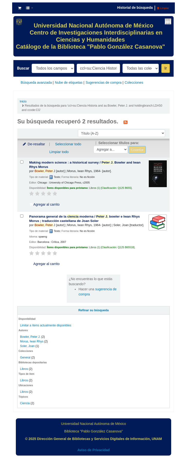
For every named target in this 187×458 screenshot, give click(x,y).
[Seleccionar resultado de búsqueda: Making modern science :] (21, 162)
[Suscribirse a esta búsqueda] (125, 122)
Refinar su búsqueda (93, 310)
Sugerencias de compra (103, 82)
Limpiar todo (59, 152)
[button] (19, 8)
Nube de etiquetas (69, 82)
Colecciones (134, 82)
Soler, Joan (27, 346)
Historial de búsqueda (135, 7)
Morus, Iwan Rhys (31, 341)
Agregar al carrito (44, 204)
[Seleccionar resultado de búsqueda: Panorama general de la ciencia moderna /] (21, 216)
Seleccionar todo (68, 144)
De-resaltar (33, 144)
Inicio (23, 101)
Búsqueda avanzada (36, 82)
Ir (165, 68)
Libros (24, 369)
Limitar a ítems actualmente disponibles (45, 325)
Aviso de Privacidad (93, 450)
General (25, 357)
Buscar (23, 68)
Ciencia (25, 403)
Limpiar (163, 8)
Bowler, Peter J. (30, 337)
